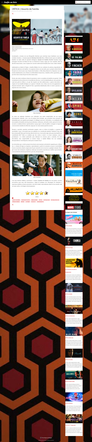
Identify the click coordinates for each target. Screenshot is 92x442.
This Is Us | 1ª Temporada (70, 425)
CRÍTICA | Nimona (68, 403)
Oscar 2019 (33, 201)
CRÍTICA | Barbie (68, 225)
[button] (12, 14)
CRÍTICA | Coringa (69, 247)
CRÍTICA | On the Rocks (70, 315)
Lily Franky (28, 201)
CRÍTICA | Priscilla (69, 359)
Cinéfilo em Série (10, 2)
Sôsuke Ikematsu (40, 201)
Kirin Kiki (22, 201)
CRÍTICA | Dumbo (68, 294)
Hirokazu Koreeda (16, 201)
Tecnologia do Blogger (46, 437)
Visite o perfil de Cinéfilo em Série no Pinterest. (19, 210)
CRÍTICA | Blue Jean (69, 337)
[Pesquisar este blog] (84, 2)
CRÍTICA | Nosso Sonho (70, 381)
